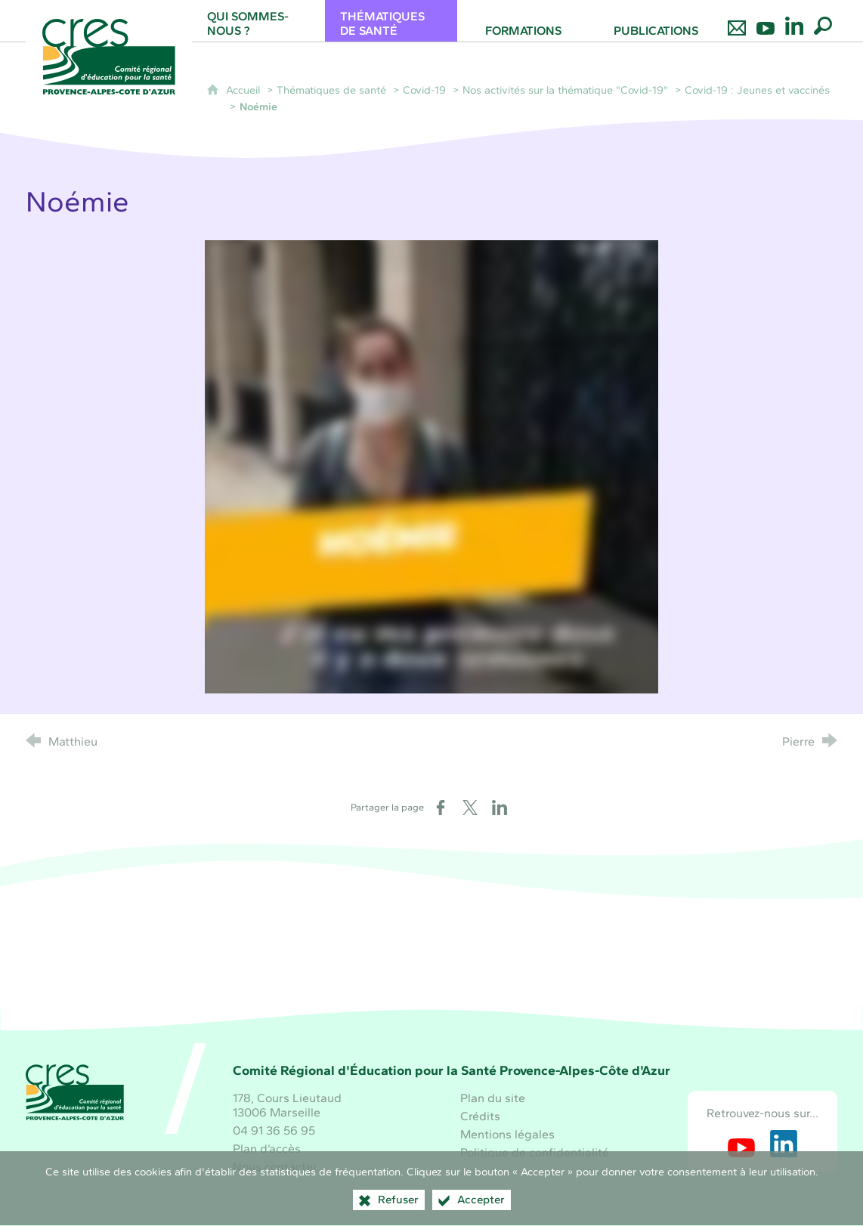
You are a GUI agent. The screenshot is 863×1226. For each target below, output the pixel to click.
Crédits (480, 1116)
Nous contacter (275, 1167)
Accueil (244, 90)
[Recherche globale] (823, 21)
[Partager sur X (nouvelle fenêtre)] (470, 807)
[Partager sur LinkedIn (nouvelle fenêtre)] (499, 807)
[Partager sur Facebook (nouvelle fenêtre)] (440, 807)
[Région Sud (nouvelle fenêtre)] (316, 965)
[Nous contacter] (736, 21)
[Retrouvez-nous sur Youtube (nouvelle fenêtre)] (741, 1143)
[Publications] (655, 21)
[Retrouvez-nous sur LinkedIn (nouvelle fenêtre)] (783, 1143)
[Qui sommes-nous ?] (258, 21)
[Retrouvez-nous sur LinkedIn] (794, 21)
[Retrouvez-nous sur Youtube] (765, 21)
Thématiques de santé (331, 90)
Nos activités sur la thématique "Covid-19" (565, 90)
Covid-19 (424, 90)
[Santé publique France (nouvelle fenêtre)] (431, 965)
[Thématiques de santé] (391, 21)
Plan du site (492, 1098)
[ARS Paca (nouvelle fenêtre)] (546, 965)
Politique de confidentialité (534, 1152)
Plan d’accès (267, 1148)
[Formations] (523, 21)
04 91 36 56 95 (274, 1130)
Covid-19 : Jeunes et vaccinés (757, 90)
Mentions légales (507, 1134)
